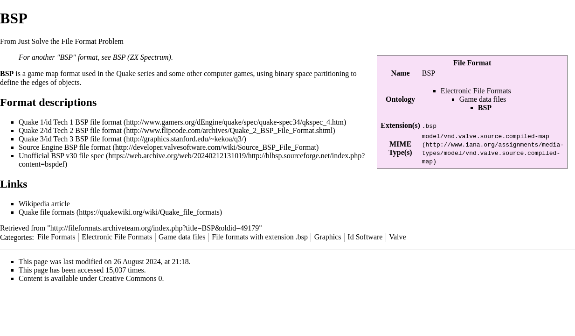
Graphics (327, 237)
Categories (16, 237)
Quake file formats (47, 212)
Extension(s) (400, 125)
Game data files (482, 99)
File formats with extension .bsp (260, 237)
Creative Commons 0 (130, 278)
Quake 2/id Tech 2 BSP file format (70, 130)
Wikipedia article (44, 204)
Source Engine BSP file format (65, 147)
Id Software (364, 237)
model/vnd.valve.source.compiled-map (485, 136)
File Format (472, 63)
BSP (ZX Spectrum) (142, 57)
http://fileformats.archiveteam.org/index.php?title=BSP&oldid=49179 (154, 228)
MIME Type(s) (400, 148)
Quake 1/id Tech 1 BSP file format (70, 122)
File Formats (56, 237)
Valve (397, 237)
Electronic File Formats (476, 91)
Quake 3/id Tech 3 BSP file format (70, 139)
